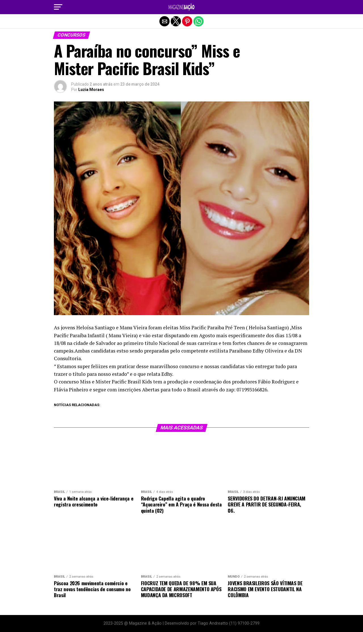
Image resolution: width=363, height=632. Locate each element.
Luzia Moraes (91, 89)
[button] (58, 7)
